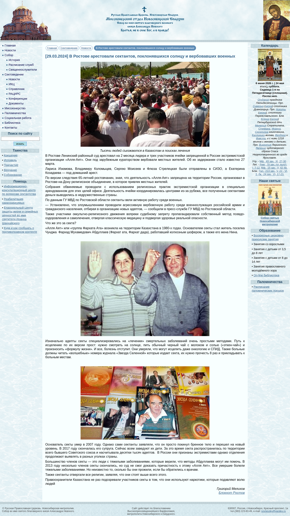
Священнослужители (23, 69)
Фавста (261, 138)
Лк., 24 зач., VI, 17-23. (271, 174)
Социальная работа (18, 118)
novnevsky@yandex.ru (273, 511)
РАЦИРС (15, 93)
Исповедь (10, 160)
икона (268, 106)
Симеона (258, 106)
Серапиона (261, 131)
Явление (261, 148)
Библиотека (12, 122)
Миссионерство (15, 108)
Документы (16, 103)
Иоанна (276, 128)
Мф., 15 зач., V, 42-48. (274, 167)
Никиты (281, 109)
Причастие (11, 165)
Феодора (280, 135)
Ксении (265, 119)
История (14, 60)
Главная (52, 48)
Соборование (13, 174)
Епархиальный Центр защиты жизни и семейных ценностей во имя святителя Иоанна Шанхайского (20, 215)
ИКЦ (11, 84)
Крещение (11, 155)
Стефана (264, 128)
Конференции (18, 98)
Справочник (17, 89)
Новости (86, 48)
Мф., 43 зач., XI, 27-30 (273, 161)
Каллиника (258, 135)
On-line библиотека (266, 275)
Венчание (10, 170)
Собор (9, 55)
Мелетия (260, 125)
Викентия (265, 144)
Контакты (11, 127)
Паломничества (15, 113)
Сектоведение (69, 48)
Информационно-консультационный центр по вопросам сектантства (19, 190)
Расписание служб (21, 64)
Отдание (263, 99)
